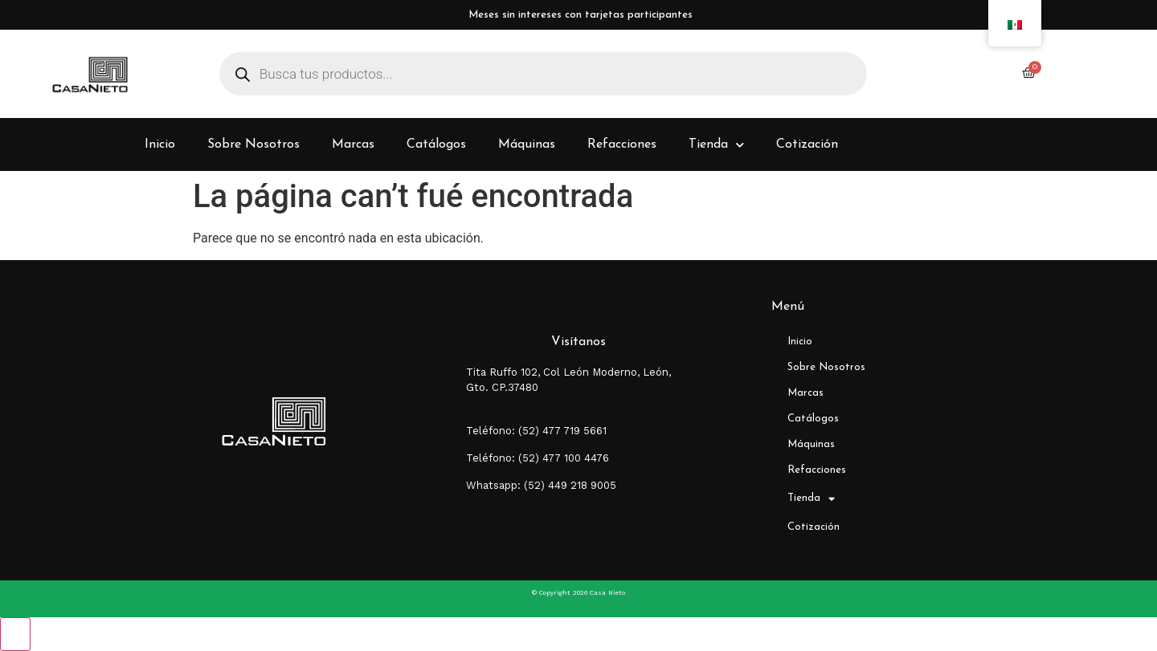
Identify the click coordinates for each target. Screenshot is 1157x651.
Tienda (716, 144)
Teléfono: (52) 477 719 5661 (536, 431)
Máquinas (526, 144)
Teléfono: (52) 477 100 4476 (537, 458)
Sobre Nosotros (253, 144)
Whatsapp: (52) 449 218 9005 (541, 485)
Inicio (160, 144)
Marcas (353, 144)
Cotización (807, 144)
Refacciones (621, 144)
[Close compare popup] (15, 634)
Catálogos (436, 144)
